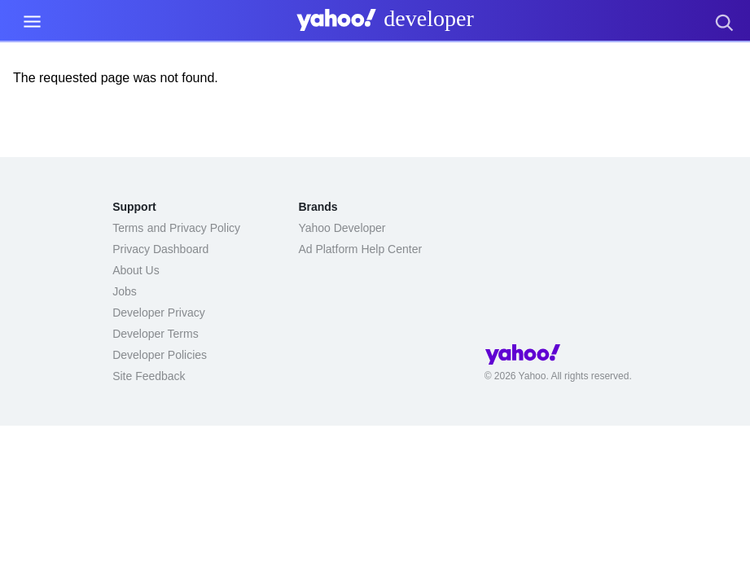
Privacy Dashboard (160, 249)
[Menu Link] (32, 21)
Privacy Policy (204, 227)
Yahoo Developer (341, 227)
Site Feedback (149, 376)
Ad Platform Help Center (360, 249)
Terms (127, 227)
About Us (136, 270)
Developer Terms (155, 333)
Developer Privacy (158, 312)
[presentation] (382, 24)
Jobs (124, 291)
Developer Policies (159, 354)
